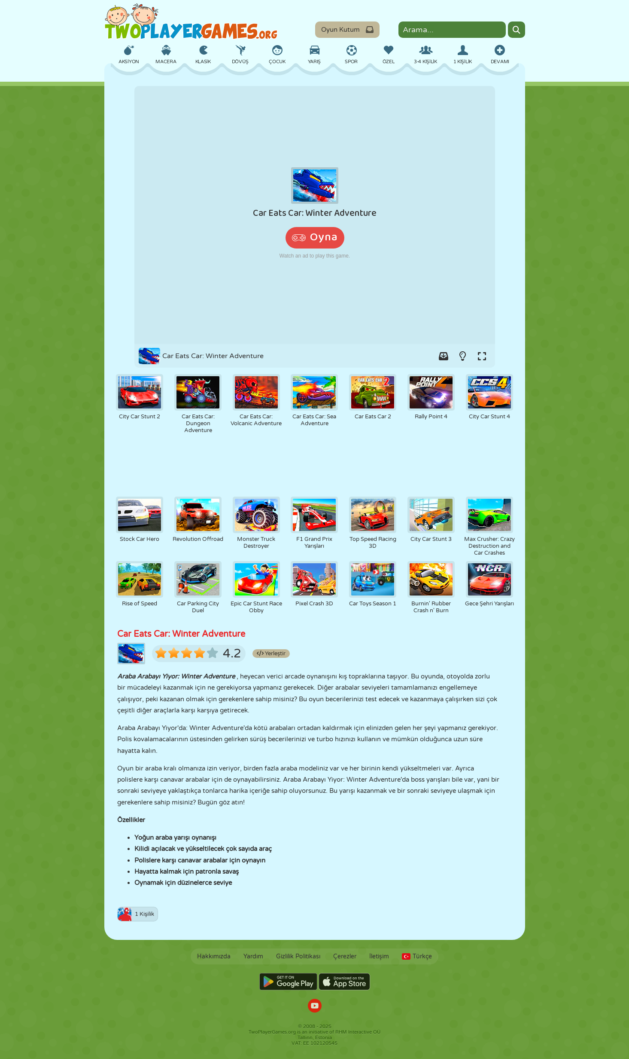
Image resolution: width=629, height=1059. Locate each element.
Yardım (253, 956)
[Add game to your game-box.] (443, 356)
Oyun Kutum (347, 30)
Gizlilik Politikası (298, 956)
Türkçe (417, 956)
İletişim (379, 956)
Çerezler (344, 956)
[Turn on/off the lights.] (462, 356)
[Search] (516, 29)
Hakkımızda (214, 956)
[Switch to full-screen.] (482, 356)
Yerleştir (271, 653)
